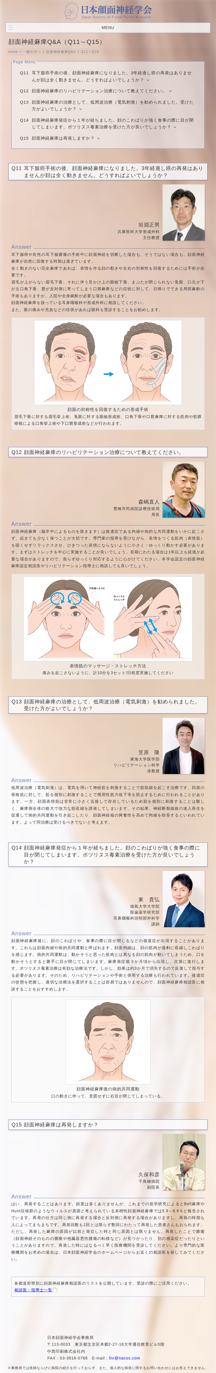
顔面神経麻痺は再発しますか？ (63, 138)
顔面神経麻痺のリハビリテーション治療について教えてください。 (99, 90)
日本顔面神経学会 (108, 11)
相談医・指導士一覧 (33, 1290)
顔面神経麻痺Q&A (61, 52)
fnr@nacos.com (124, 1358)
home (13, 52)
